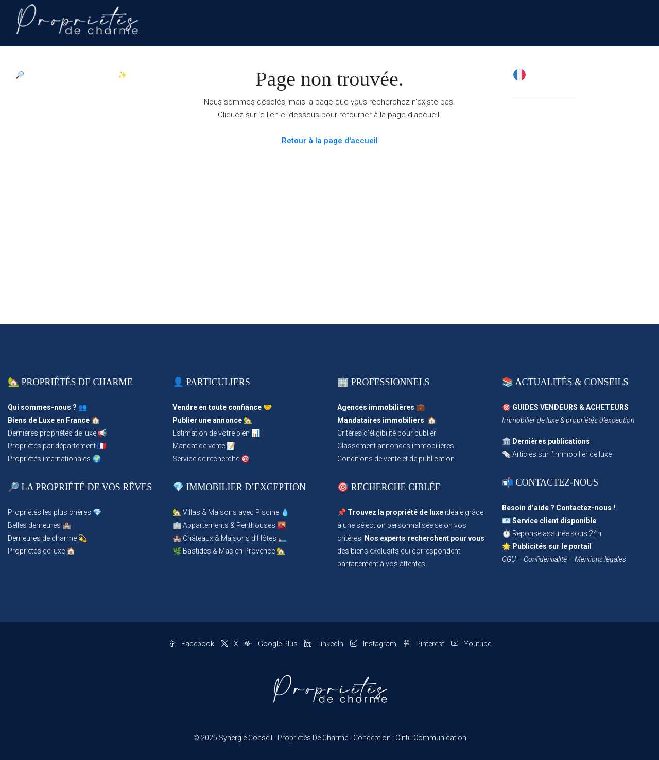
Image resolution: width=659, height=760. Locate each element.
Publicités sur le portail (552, 546)
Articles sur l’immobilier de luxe (562, 454)
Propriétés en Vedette (244, 75)
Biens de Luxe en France (49, 420)
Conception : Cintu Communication (409, 738)
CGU (509, 559)
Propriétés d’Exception (329, 75)
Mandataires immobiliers (380, 420)
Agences (395, 75)
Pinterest (424, 644)
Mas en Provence (247, 551)
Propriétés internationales (49, 459)
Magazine (441, 75)
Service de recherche (205, 459)
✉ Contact (489, 75)
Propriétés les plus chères (49, 512)
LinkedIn (324, 644)
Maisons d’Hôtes (248, 538)
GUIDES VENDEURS (545, 407)
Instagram (374, 644)
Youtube (471, 644)
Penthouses (255, 525)
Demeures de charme (42, 538)
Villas (191, 512)
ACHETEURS (607, 407)
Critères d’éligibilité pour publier (386, 433)
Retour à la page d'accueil (330, 140)
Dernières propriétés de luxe (52, 433)
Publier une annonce (207, 420)
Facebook (192, 644)
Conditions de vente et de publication (396, 459)
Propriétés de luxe (36, 551)
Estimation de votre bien (211, 433)
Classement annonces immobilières (395, 446)
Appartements (206, 525)
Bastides (197, 551)
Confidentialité (545, 559)
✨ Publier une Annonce (156, 75)
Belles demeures (34, 525)
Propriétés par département (52, 446)
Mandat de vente (198, 446)
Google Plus (272, 644)
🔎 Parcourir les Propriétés (58, 75)
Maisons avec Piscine (243, 512)
